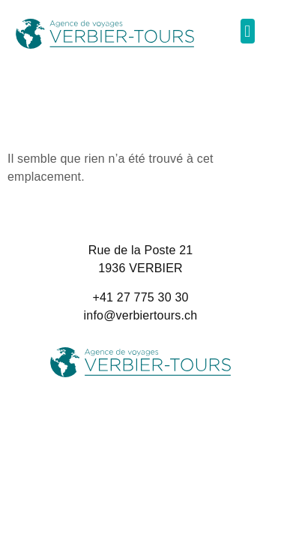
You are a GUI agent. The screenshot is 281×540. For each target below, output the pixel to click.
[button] (248, 31)
